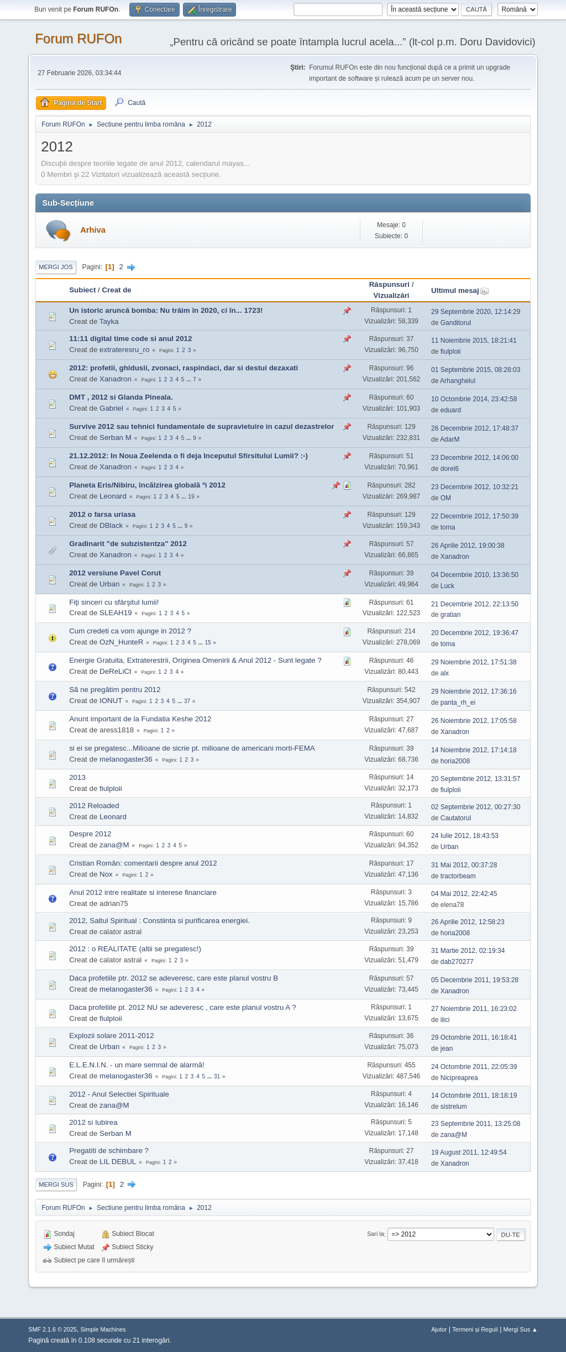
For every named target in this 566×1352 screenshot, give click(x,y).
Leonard (113, 496)
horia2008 (455, 761)
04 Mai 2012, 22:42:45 (464, 894)
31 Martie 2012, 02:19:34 (468, 951)
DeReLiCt (115, 671)
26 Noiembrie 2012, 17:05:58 (474, 721)
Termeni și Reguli (475, 1329)
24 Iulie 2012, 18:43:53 (465, 836)
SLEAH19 (115, 613)
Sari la (375, 1234)
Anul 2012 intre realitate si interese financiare (143, 892)
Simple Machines (103, 1329)
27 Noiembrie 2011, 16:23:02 (474, 1009)
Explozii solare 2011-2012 (111, 1035)
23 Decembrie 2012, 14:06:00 (474, 458)
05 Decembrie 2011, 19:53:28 (474, 980)
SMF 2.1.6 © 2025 (52, 1329)
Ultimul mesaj (460, 290)
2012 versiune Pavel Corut (115, 573)
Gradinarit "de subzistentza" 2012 (128, 543)
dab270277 (457, 962)
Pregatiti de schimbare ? (109, 1150)
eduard (451, 410)
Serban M (115, 437)
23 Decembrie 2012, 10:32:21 (474, 487)
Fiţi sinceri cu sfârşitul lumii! (114, 602)
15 (208, 643)
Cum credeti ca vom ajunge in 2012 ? (130, 631)
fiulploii (451, 351)
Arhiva (93, 230)
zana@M (114, 845)
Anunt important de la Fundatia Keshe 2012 (140, 719)
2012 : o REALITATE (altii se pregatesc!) (135, 949)
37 (187, 701)
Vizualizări (392, 295)
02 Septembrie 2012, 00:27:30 (475, 807)
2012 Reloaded (94, 805)
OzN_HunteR (121, 642)
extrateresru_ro (124, 349)
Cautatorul (456, 818)
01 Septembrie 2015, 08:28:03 (475, 370)
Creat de (116, 290)
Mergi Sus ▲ (521, 1329)
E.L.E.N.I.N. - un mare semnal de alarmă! (136, 1065)
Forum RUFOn (78, 38)
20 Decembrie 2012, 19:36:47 (474, 633)
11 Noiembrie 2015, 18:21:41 (474, 340)
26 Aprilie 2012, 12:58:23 (468, 922)
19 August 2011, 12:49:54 (469, 1152)
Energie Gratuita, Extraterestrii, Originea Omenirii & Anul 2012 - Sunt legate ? (195, 660)
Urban (109, 584)
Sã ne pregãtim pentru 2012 (114, 689)
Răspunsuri (389, 284)
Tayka (109, 321)
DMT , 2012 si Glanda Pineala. (120, 397)
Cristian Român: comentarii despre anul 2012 (143, 863)
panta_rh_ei (458, 702)
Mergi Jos (56, 267)
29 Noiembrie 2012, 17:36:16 (474, 691)
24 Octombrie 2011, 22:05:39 (474, 1067)
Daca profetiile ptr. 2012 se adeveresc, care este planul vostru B (173, 978)
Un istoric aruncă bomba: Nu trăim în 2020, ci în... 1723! (166, 310)
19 (191, 497)
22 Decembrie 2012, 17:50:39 (474, 516)
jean (447, 1048)
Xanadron (115, 379)
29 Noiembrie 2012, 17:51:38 (474, 662)
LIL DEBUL (117, 1161)
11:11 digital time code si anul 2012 (130, 338)
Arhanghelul (457, 381)
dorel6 (450, 469)
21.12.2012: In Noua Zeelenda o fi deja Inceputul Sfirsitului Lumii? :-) (188, 456)
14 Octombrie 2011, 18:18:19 (474, 1095)
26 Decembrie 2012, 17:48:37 (474, 428)
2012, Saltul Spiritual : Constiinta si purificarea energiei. (159, 920)
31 (217, 1076)
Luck (447, 586)
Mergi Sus (56, 1184)
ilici (445, 1020)
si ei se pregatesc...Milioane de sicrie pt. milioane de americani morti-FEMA (192, 748)
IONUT (110, 700)
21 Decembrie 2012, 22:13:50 (474, 604)
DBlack (111, 525)
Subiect (82, 290)
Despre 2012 (90, 834)
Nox (106, 874)
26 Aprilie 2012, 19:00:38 (468, 545)
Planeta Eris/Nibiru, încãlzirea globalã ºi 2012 (147, 485)
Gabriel (111, 408)
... (189, 379)
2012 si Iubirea (93, 1122)
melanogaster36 (126, 759)
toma (448, 527)
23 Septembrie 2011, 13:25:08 (475, 1124)
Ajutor (439, 1329)
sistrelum (454, 1106)
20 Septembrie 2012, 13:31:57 (475, 779)
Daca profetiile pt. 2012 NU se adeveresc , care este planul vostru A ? (182, 1007)
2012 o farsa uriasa (102, 514)
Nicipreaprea (459, 1078)
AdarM (449, 439)
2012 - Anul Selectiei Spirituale (119, 1094)
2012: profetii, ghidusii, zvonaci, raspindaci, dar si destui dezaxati (183, 368)
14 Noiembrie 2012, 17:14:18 (474, 750)
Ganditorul (456, 323)
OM (446, 498)
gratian (451, 615)
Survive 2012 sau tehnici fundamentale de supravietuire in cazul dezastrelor (201, 426)
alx (445, 673)
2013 (77, 777)
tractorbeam (458, 876)
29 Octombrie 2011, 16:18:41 (474, 1037)
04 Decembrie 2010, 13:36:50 (474, 575)
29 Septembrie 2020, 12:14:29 (475, 312)
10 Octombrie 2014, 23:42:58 (474, 399)
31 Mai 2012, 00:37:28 (464, 865)
